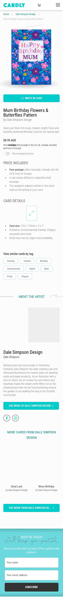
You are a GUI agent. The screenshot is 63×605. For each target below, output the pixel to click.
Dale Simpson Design (25, 14)
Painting (11, 260)
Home (6, 14)
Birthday (44, 260)
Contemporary (13, 268)
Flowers (27, 260)
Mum (46, 268)
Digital (32, 268)
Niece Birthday (46, 486)
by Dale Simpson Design (17, 490)
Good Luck (16, 486)
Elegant (25, 276)
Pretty (9, 276)
